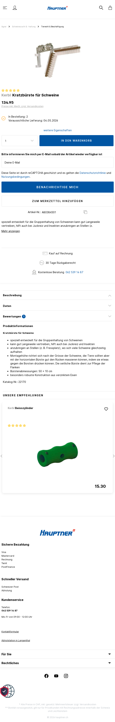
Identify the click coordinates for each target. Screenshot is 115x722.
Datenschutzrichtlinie (93, 172)
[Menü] (5, 7)
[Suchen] (101, 7)
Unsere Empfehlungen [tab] (23, 395)
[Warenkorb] (109, 7)
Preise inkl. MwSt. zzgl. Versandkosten (22, 106)
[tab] (57, 295)
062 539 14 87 (74, 272)
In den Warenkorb (76, 140)
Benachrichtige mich (57, 187)
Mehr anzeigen (10, 231)
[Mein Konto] (15, 7)
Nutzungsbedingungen (15, 176)
